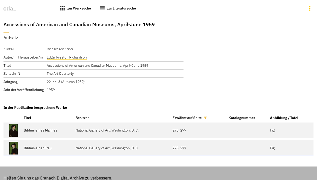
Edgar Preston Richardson (67, 57)
